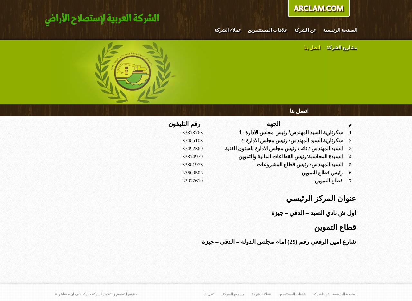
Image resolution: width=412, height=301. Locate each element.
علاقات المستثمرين (268, 30)
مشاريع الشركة (341, 47)
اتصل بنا (312, 47)
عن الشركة (305, 30)
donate (318, 9)
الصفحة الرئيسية (340, 30)
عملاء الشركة (227, 30)
